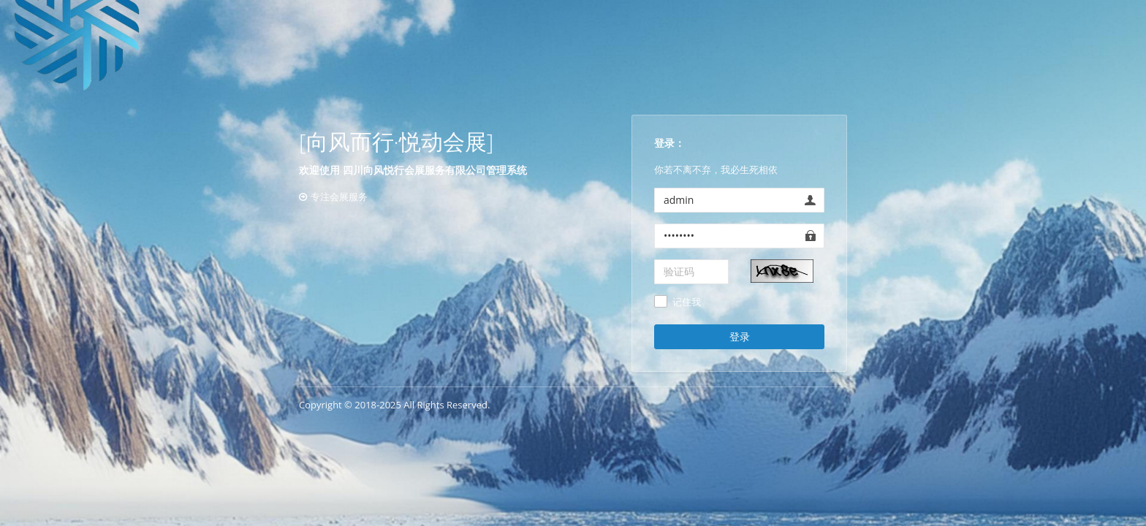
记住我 (686, 302)
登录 (739, 336)
